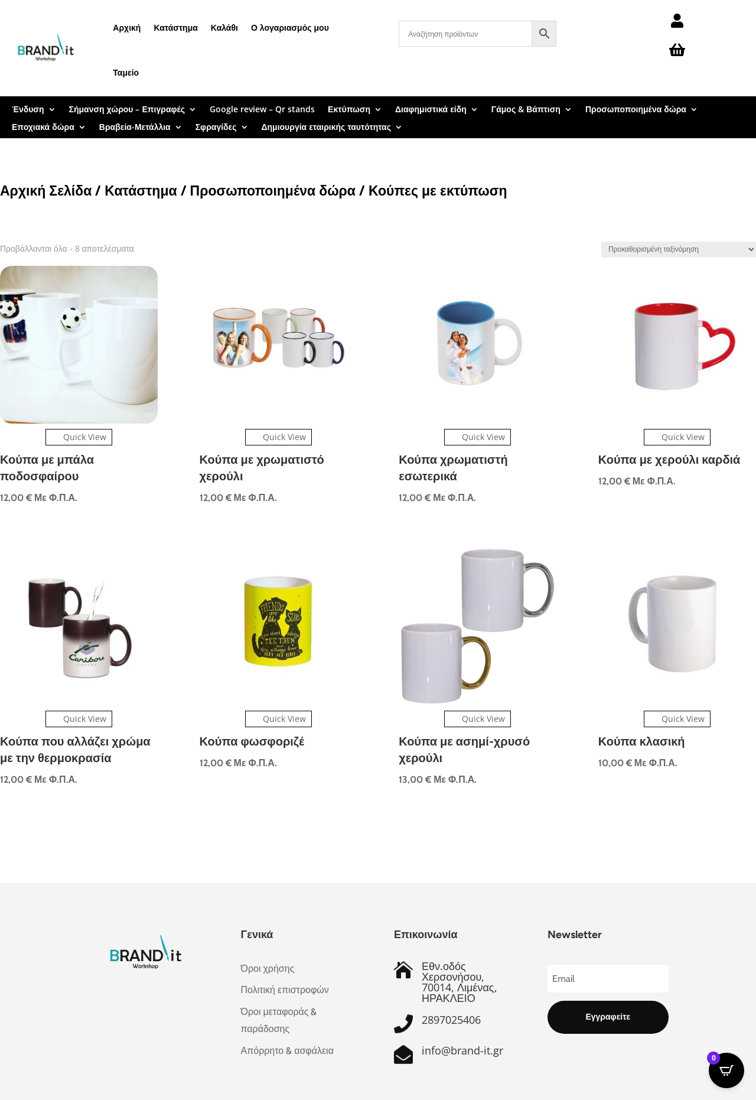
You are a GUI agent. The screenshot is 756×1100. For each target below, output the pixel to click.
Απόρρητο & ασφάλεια (287, 1050)
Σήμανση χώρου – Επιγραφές (127, 110)
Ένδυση (28, 110)
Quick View (78, 436)
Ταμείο (126, 72)
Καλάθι (224, 27)
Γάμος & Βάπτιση (526, 110)
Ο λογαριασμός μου (290, 27)
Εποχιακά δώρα (43, 127)
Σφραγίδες (216, 127)
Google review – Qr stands (262, 110)
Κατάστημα (175, 27)
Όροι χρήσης (268, 968)
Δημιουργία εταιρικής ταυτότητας (326, 127)
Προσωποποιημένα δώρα (635, 110)
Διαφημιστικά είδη (431, 110)
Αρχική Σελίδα (46, 190)
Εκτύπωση (349, 110)
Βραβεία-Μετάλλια (135, 127)
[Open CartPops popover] (726, 1070)
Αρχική (127, 27)
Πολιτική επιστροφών (285, 989)
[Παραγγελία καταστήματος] (678, 250)
